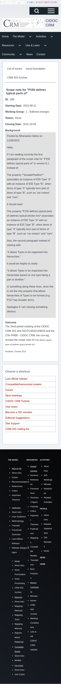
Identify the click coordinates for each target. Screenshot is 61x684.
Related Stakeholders (48, 528)
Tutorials (16, 525)
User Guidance (19, 516)
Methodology (18, 521)
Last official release (16, 378)
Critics (15, 491)
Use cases (12, 406)
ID (6, 99)
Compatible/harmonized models (23, 384)
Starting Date (13, 105)
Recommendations (20, 482)
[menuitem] (5, 36)
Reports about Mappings (19, 637)
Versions (34, 475)
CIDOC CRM (52, 23)
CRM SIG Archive (33, 609)
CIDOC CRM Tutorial (17, 401)
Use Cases (20, 674)
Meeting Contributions (34, 622)
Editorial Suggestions (17, 417)
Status (9, 118)
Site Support (13, 423)
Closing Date (13, 124)
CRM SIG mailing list (17, 429)
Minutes (34, 596)
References (17, 486)
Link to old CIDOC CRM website (33, 641)
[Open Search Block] (36, 11)
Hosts (46, 551)
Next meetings (14, 395)
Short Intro (17, 473)
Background (12, 130)
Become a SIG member (19, 412)
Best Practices (34, 573)
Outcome (10, 322)
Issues (9, 390)
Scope (15, 477)
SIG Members (47, 542)
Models (18, 660)
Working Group (14, 111)
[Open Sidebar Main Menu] (51, 11)
